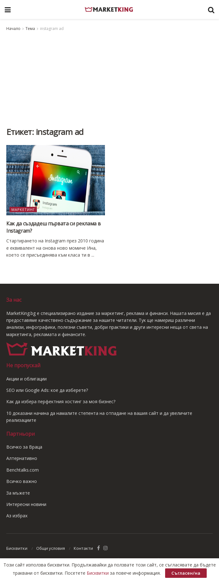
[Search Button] (211, 9)
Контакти (83, 548)
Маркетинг (23, 209)
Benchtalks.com (22, 470)
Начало (13, 28)
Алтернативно (21, 458)
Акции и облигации (26, 379)
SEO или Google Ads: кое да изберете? (47, 390)
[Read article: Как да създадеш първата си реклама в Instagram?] (55, 180)
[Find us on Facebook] (98, 548)
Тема (30, 28)
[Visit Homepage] (109, 9)
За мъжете (18, 493)
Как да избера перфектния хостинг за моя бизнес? (60, 401)
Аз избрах (16, 516)
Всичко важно (21, 481)
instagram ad (52, 28)
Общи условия (50, 548)
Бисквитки (16, 548)
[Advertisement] (109, 79)
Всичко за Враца (24, 447)
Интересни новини (26, 504)
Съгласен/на (185, 573)
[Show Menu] (8, 9)
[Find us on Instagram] (105, 548)
